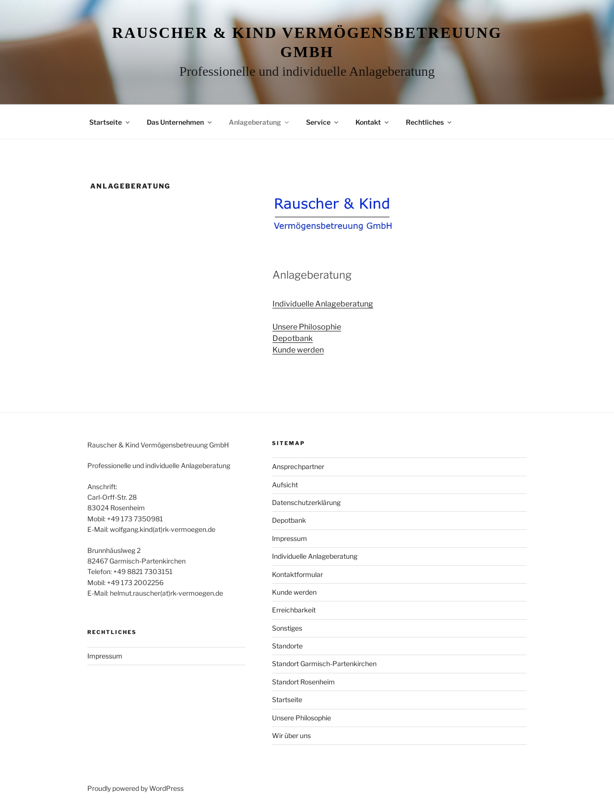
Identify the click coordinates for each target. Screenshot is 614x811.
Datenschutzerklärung (306, 502)
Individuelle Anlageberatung (322, 303)
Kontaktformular (297, 574)
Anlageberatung (259, 122)
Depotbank (292, 338)
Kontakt (372, 122)
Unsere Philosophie (306, 326)
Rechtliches (429, 122)
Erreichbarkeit (294, 610)
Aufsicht (285, 485)
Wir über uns (291, 735)
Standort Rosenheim (303, 682)
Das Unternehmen (180, 122)
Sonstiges (287, 628)
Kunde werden (298, 349)
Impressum (104, 656)
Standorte (287, 646)
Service (323, 122)
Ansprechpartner (298, 466)
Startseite (110, 122)
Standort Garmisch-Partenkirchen (324, 663)
